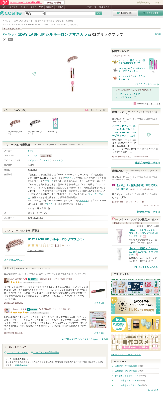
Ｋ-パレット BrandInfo (47, 156)
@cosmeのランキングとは (149, 104)
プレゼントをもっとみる (146, 267)
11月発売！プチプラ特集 (126, 371)
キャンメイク (124, 76)
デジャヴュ (123, 60)
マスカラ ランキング (126, 97)
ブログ (33, 7)
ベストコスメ (103, 7)
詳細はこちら (21, 365)
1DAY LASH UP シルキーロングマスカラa (54, 34)
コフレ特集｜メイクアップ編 (128, 385)
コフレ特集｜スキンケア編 (127, 380)
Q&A (41, 7)
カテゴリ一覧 (90, 7)
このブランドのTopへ (17, 352)
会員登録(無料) (143, 2)
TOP (3, 7)
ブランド (24, 7)
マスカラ (47, 160)
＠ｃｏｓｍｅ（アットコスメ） (126, 354)
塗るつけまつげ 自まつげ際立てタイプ (132, 61)
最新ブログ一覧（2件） (146, 162)
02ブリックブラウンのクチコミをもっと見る (84, 339)
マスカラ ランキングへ (145, 84)
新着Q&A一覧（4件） (147, 211)
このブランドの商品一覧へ (46, 352)
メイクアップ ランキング (128, 94)
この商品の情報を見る (12, 28)
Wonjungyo (123, 68)
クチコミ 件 (35, 250)
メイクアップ (34, 160)
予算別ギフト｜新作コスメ (127, 376)
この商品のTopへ (15, 260)
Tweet (158, 34)
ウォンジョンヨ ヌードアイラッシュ (132, 69)
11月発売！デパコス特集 (126, 366)
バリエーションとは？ (97, 110)
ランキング (12, 7)
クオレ (31, 151)
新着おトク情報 (54, 2)
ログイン (157, 2)
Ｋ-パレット (9, 34)
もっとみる (153, 390)
